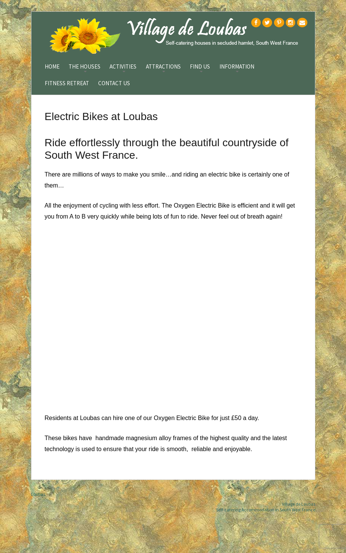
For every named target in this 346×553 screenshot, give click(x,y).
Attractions (163, 67)
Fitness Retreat (67, 83)
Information (236, 67)
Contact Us (114, 83)
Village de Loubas (298, 504)
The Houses (84, 67)
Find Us (200, 67)
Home (52, 67)
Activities (123, 67)
